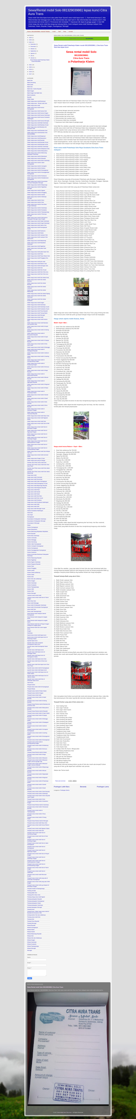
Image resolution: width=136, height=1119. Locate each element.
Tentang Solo (30, 919)
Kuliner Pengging (31, 568)
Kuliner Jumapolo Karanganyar (35, 546)
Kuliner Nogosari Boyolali (33, 564)
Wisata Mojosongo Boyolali (34, 933)
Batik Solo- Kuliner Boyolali (34, 88)
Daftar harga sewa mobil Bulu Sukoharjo (37, 146)
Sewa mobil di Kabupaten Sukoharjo (36, 605)
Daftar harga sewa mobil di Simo (35, 200)
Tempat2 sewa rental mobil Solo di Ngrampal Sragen (36, 851)
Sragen (29, 631)
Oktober (33, 48)
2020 (30, 67)
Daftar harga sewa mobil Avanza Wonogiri (38, 120)
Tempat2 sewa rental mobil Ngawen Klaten (38, 828)
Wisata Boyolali (31, 925)
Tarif (59, 31)
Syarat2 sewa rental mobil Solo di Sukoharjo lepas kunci (36, 679)
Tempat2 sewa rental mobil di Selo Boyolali (38, 791)
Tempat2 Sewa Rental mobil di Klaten (37, 752)
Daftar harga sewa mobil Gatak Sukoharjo (38, 221)
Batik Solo (30, 80)
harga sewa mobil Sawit (33, 494)
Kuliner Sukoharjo (32, 583)
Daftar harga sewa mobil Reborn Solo (37, 263)
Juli (32, 55)
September (34, 51)
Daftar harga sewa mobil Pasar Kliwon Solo (38, 256)
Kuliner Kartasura (31, 552)
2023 (30, 40)
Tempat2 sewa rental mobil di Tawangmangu (34, 811)
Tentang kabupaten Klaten (34, 903)
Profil (53, 31)
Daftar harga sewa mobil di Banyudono (37, 150)
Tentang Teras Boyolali (33, 921)
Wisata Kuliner (31, 931)
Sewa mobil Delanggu (33, 603)
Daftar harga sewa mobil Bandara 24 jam (38, 125)
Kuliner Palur (30, 566)
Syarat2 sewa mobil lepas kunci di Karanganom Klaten (36, 656)
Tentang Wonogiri (31, 923)
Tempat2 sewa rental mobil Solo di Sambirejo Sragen (36, 857)
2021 (30, 64)
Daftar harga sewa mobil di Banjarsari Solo (38, 148)
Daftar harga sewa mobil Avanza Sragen (37, 113)
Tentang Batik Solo (32, 892)
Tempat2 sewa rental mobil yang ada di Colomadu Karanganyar (37, 878)
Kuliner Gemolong (32, 542)
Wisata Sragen (31, 940)
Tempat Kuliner (31, 684)
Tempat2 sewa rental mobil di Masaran (37, 758)
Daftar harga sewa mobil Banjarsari (36, 136)
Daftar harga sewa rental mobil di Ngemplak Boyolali (35, 381)
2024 (30, 37)
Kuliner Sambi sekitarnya (33, 572)
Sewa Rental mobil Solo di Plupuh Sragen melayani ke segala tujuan (38, 624)
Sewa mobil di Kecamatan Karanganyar (37, 607)
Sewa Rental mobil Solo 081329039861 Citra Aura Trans (45, 987)
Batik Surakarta (31, 95)
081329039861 (89, 38)
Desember (33, 44)
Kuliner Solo (30, 576)
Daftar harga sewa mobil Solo (35, 267)
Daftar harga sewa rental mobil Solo (36, 421)
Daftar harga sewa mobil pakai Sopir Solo (38, 251)
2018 (30, 71)
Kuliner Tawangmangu (33, 587)
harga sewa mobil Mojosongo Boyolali (37, 485)
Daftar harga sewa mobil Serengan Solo (37, 265)
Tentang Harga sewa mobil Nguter (36, 897)
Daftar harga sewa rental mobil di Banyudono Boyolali (35, 334)
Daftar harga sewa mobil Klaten (35, 233)
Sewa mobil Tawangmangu (34, 611)
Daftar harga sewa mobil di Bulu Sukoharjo (38, 160)
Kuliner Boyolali (31, 533)
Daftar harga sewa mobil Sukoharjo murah (38, 306)
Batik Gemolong (31, 82)
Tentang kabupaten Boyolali (34, 899)
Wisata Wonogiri (31, 948)
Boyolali (29, 97)
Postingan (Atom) (64, 790)
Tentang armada (31, 890)
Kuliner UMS (30, 589)
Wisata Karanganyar (32, 927)
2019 (30, 69)
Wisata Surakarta (31, 944)
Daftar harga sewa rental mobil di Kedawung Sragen (35, 364)
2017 (30, 74)
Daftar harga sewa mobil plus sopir (36, 261)
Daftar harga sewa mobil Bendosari (36, 101)
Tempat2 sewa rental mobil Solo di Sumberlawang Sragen (36, 864)
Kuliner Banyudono (32, 529)
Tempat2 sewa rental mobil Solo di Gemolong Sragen (36, 833)
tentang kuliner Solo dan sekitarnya (36, 915)
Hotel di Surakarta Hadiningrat (35, 510)
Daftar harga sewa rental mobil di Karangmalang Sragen (35, 360)
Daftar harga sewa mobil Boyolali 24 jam (37, 142)
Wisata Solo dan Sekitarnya (34, 938)
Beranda (83, 787)
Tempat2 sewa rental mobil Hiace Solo (37, 823)
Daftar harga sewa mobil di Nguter (36, 190)
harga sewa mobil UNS (33, 506)
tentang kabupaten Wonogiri (34, 907)
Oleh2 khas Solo (31, 601)
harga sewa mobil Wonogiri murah (36, 508)
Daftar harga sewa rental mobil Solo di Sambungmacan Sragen (37, 441)
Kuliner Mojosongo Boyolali (34, 557)
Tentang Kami (31, 909)
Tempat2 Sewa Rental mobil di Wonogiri (37, 820)
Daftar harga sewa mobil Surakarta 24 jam (38, 309)
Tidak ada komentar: (60, 781)
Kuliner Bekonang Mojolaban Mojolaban (37, 531)
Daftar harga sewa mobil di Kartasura (37, 175)
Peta (64, 31)
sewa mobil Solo (31, 609)
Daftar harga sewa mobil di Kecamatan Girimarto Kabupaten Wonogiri (37, 182)
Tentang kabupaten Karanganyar (35, 901)
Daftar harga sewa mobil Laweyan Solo (37, 235)
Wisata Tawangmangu (33, 946)
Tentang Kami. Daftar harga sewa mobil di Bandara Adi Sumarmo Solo (38, 912)
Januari (33, 58)
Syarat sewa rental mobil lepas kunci (36, 635)
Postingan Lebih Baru (62, 787)
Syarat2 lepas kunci (32, 640)
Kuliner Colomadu (32, 537)
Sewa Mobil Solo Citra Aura (64, 1112)
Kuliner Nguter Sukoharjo (33, 562)
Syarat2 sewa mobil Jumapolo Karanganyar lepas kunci (35, 643)
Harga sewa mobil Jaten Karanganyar (37, 481)
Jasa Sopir (30, 514)
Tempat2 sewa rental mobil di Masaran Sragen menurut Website (37, 764)
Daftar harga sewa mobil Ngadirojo (36, 246)
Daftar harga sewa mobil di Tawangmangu (38, 212)
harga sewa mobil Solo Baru (34, 496)
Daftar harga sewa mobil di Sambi (36, 194)
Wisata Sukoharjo (32, 942)
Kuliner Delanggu (31, 539)
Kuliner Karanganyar (32, 527)
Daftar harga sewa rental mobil (35, 317)
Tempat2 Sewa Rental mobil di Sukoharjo (38, 804)
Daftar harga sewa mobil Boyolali (35, 140)
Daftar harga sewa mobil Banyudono (36, 138)
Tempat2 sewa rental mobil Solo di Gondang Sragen (36, 840)
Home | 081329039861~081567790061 (38, 31)
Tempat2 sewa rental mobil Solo (35, 830)
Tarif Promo (30, 682)
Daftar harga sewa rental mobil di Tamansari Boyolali (35, 413)
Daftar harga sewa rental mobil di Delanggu (38, 347)
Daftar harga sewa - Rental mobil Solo (37, 103)
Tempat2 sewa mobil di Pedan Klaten (37, 691)
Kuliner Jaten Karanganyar (34, 544)
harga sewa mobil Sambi (33, 491)
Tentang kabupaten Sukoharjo (35, 905)
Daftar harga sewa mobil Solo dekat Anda (38, 277)
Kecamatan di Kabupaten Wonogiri (36, 521)
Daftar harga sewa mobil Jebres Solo (36, 225)
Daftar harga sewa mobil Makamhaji (36, 240)
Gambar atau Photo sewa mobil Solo (36, 462)
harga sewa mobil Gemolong (34, 479)
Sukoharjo (30, 633)
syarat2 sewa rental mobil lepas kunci (37, 670)
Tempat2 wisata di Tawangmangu (36, 888)
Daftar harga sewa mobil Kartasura (36, 231)
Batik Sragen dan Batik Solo (34, 93)
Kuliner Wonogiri (31, 593)
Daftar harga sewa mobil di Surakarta (37, 210)
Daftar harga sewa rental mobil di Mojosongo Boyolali (35, 374)
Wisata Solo (30, 936)
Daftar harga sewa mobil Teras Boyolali (37, 311)
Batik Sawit (30, 84)
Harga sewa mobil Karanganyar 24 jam (37, 483)
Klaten (29, 525)
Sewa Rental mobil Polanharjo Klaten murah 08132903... (40, 60)
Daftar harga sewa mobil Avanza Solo (37, 111)
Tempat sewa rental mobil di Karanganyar (38, 686)
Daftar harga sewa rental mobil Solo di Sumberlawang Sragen (37, 448)
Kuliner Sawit (30, 574)
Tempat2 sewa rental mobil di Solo (36, 799)
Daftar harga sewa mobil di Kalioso (36, 168)
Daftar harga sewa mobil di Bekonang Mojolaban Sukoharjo (37, 153)
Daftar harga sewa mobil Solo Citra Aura (37, 272)
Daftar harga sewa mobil (33, 105)
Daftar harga (30, 99)
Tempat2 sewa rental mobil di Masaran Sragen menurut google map (37, 760)
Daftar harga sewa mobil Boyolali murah (37, 144)
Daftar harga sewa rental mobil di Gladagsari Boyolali (35, 350)
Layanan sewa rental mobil (34, 595)
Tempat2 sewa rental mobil (34, 695)
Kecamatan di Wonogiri (33, 523)
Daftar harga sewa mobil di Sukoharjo (37, 208)
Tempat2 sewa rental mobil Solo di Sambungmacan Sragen (36, 861)
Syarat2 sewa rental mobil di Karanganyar (38, 668)
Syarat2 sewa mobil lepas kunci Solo (36, 659)
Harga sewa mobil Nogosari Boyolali (36, 487)
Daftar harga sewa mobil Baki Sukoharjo (37, 123)
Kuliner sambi (30, 570)
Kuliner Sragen (31, 580)
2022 (30, 42)
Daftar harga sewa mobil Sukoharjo (36, 304)
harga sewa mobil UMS (33, 504)
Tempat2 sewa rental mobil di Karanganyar (38, 739)
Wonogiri (29, 950)
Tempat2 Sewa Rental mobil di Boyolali (37, 711)
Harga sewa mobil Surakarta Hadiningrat (37, 502)
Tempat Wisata (31, 688)
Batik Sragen (30, 91)
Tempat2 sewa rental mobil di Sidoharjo (37, 793)
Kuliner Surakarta (31, 585)
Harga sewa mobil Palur (33, 489)
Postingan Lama (103, 787)
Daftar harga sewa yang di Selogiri (36, 460)
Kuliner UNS (30, 591)
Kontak (71, 31)
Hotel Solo (30, 512)
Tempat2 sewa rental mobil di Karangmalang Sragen (34, 742)
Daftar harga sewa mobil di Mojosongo (37, 185)
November (33, 46)
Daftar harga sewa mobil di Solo (35, 202)
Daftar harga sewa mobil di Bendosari (37, 156)
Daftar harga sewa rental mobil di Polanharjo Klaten (35, 392)
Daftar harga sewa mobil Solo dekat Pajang (38, 293)
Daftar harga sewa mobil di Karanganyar (37, 170)
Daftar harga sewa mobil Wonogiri (36, 315)
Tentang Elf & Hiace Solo (33, 894)
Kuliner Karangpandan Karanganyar (36, 550)
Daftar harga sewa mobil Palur (35, 254)
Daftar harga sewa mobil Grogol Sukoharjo (38, 223)
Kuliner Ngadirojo (31, 560)
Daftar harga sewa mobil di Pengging (36, 192)
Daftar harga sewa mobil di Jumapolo (37, 166)
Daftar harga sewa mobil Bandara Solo (37, 130)
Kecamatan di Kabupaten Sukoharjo (36, 519)
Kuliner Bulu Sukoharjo (33, 535)
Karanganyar (30, 516)
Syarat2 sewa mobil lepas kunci (35, 649)
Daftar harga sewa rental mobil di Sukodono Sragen (35, 409)
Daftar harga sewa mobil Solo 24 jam (36, 270)
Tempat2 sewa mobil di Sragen (35, 693)
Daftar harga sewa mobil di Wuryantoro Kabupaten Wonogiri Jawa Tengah (37, 218)
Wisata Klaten (31, 929)
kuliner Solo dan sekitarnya (34, 578)
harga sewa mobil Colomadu (34, 477)
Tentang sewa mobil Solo (33, 917)
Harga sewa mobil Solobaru (34, 500)
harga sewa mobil (32, 475)
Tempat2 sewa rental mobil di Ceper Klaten (38, 713)
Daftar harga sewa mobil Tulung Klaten (37, 313)
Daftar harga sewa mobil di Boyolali (36, 158)
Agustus (33, 53)
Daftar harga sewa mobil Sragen (35, 302)
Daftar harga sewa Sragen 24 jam (36, 458)
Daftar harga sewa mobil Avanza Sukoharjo (38, 115)
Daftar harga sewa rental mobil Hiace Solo (38, 415)
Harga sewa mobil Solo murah (35, 498)
